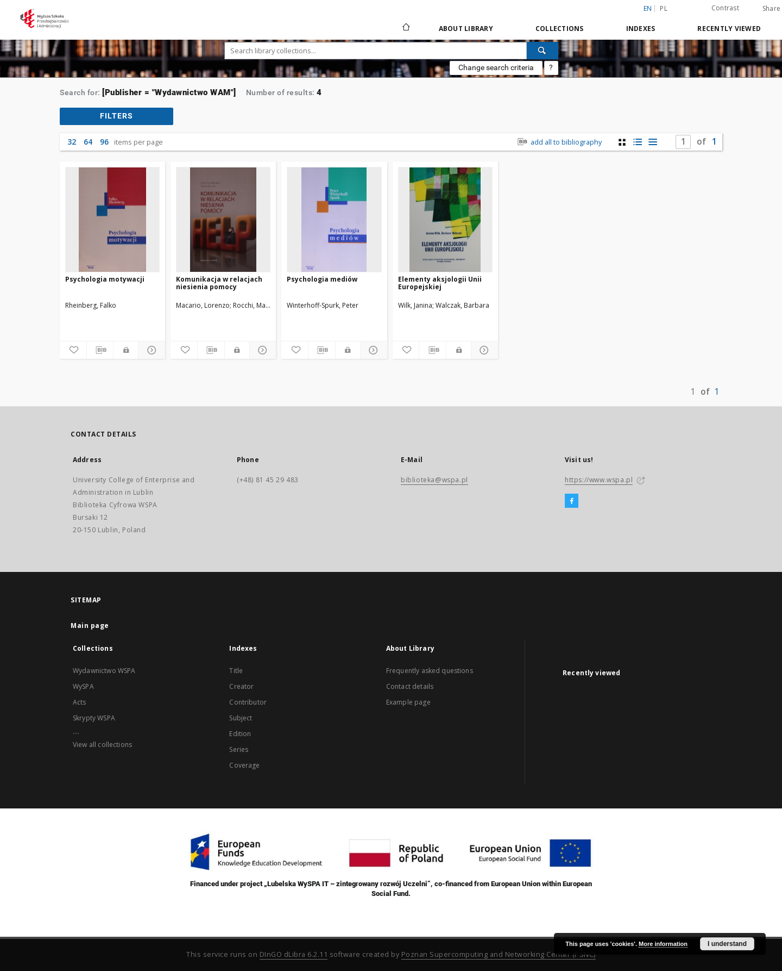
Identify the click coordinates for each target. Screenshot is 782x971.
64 (88, 141)
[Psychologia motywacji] (112, 219)
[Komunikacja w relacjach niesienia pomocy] (223, 219)
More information (663, 944)
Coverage (244, 765)
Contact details (409, 686)
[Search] (542, 50)
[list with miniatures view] (637, 142)
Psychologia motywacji (104, 279)
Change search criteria (496, 67)
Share (771, 8)
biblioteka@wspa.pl (434, 479)
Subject (240, 718)
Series (238, 749)
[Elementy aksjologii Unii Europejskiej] (445, 219)
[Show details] (150, 350)
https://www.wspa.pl (599, 479)
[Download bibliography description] (100, 350)
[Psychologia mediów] (334, 219)
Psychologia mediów (322, 279)
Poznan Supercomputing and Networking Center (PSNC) (498, 954)
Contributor (248, 702)
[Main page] (405, 28)
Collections (559, 28)
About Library (466, 28)
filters (116, 115)
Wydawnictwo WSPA (104, 670)
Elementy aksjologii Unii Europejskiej (440, 283)
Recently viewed (729, 28)
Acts (79, 702)
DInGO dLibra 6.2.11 (294, 954)
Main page (90, 625)
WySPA (83, 686)
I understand (727, 944)
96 (104, 141)
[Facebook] (571, 501)
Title (236, 670)
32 (71, 141)
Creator (241, 686)
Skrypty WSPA (94, 718)
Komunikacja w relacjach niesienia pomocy (219, 283)
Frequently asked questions (429, 670)
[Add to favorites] (73, 350)
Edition (240, 733)
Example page (408, 702)
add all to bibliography (558, 142)
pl (663, 8)
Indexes (640, 28)
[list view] (652, 142)
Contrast (725, 8)
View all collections (102, 744)
